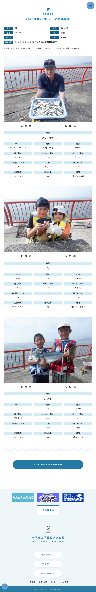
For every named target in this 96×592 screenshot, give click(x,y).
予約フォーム (48, 554)
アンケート (48, 564)
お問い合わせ (48, 573)
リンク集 (64, 582)
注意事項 (31, 582)
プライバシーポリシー (48, 582)
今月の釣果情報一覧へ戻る (48, 464)
